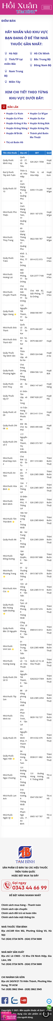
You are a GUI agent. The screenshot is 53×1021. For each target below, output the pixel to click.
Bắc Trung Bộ (42, 59)
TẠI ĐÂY (34, 875)
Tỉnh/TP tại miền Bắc (13, 61)
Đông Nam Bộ (42, 65)
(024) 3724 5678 (14, 939)
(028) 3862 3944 (14, 989)
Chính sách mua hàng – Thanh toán (21, 905)
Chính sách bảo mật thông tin (18, 917)
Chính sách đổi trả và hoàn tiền (18, 913)
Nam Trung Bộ (13, 73)
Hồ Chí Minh (41, 53)
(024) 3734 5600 (33, 939)
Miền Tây (14, 81)
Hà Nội (13, 53)
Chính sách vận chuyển (14, 909)
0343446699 (49, 1007)
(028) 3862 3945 (33, 989)
